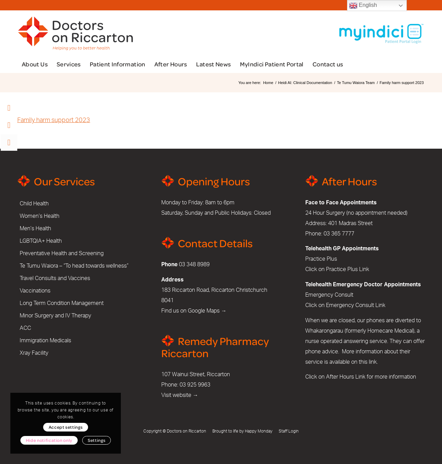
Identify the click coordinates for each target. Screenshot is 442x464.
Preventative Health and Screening (62, 253)
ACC (25, 328)
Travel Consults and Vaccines (55, 278)
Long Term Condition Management (62, 303)
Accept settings (66, 427)
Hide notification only (49, 440)
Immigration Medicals (45, 340)
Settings (96, 440)
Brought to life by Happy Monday (242, 431)
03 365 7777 (339, 233)
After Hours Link (345, 377)
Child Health (34, 203)
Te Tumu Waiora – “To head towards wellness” (74, 266)
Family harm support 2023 (53, 120)
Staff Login (289, 431)
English (363, 5)
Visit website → (179, 395)
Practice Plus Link (347, 269)
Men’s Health (35, 228)
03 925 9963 (195, 385)
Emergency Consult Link (355, 305)
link (373, 362)
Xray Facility (34, 353)
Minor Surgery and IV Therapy (55, 315)
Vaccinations (35, 291)
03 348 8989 (194, 264)
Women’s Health (39, 216)
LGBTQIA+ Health (41, 241)
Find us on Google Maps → (194, 311)
